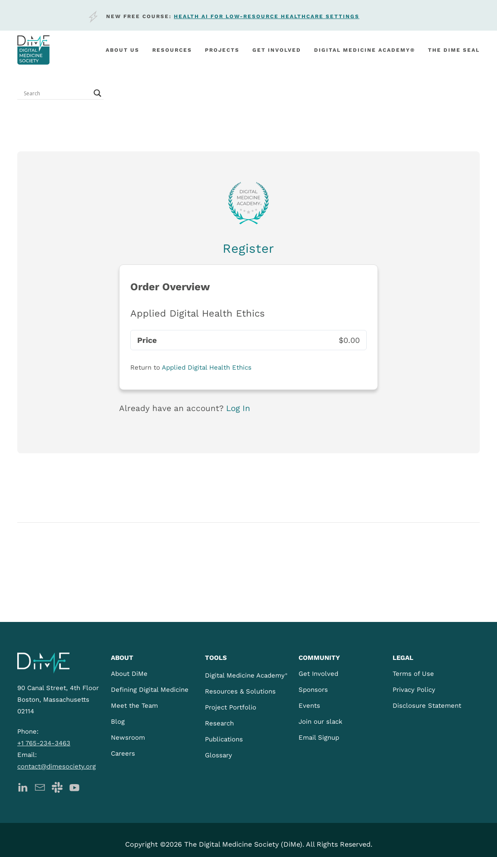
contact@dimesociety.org (56, 766)
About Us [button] (122, 50)
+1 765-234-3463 (43, 743)
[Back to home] (33, 50)
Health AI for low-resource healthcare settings (266, 16)
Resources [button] (172, 50)
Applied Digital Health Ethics (207, 367)
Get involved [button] (276, 50)
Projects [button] (222, 50)
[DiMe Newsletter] (40, 786)
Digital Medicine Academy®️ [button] (364, 50)
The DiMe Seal (454, 50)
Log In (238, 408)
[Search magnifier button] (97, 93)
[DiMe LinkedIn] (22, 786)
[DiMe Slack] (57, 786)
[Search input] (56, 93)
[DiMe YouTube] (74, 786)
